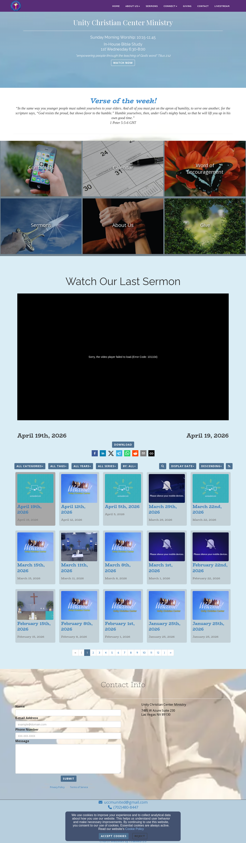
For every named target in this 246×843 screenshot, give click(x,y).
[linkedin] (103, 453)
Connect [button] (170, 6)
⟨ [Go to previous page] (81, 652)
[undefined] (41, 170)
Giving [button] (187, 6)
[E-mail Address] (68, 724)
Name (20, 707)
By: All (129, 466)
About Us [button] (132, 6)
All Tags (58, 466)
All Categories (30, 466)
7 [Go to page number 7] (124, 652)
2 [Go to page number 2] (93, 652)
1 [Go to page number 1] (87, 652)
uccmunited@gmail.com (126, 802)
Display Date (182, 466)
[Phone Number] (68, 736)
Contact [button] (203, 6)
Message (22, 741)
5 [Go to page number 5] (112, 652)
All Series (107, 466)
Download (123, 444)
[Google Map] (187, 754)
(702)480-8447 (125, 807)
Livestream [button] (222, 6)
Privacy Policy (57, 787)
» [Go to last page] (170, 652)
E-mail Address (26, 718)
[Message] (68, 759)
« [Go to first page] (75, 652)
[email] (143, 453)
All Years (82, 466)
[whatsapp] (127, 453)
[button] (123, 63)
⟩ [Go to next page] (164, 652)
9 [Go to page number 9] (137, 652)
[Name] (68, 713)
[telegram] (119, 453)
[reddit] (135, 453)
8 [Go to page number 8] (131, 652)
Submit (68, 778)
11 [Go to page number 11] (151, 652)
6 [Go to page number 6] (118, 652)
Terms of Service (79, 787)
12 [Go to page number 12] (158, 652)
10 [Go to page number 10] (144, 652)
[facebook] (95, 453)
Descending (211, 466)
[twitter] (111, 453)
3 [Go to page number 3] (99, 652)
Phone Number (26, 730)
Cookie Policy (134, 829)
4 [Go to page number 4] (105, 652)
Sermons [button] (152, 6)
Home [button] (116, 6)
